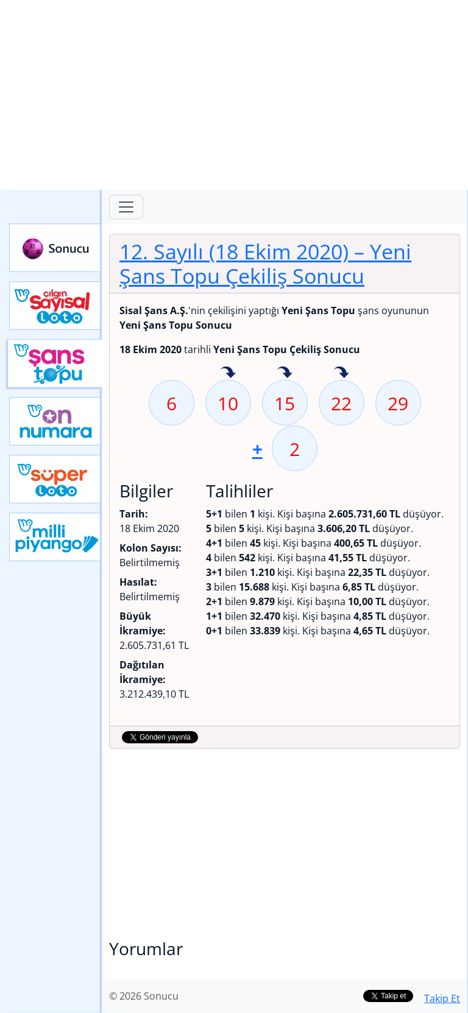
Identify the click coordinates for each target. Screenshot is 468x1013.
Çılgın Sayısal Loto (55, 305)
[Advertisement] (234, 95)
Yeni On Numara (55, 421)
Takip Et (442, 998)
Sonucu (55, 247)
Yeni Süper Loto (55, 479)
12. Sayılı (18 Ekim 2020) (265, 263)
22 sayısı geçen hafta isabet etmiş (341, 373)
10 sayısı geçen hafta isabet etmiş (228, 373)
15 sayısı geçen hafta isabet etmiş (284, 373)
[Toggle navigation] (126, 207)
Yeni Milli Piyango (55, 537)
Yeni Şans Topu (54, 363)
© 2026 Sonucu (144, 996)
